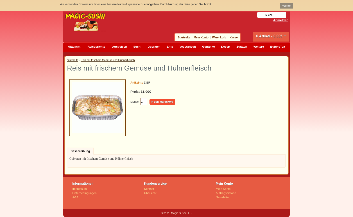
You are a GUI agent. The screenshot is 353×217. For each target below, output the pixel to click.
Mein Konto (201, 37)
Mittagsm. (74, 46)
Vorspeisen (119, 46)
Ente (170, 46)
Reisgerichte (96, 46)
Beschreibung (80, 151)
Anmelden (280, 20)
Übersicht (150, 193)
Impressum (79, 188)
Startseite (184, 37)
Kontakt (149, 188)
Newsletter (222, 197)
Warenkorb (219, 37)
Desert (225, 46)
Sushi (137, 46)
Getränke (208, 46)
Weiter (286, 5)
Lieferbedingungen (84, 193)
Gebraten (154, 46)
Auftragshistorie (226, 193)
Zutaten (242, 46)
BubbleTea (277, 46)
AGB (75, 197)
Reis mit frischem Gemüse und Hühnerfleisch (108, 60)
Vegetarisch (187, 46)
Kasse (234, 37)
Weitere (258, 46)
